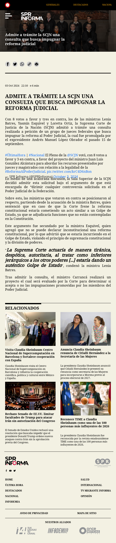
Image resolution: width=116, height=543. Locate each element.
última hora (14, 485)
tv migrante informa (96, 490)
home (9, 479)
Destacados (89, 4)
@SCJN (72, 155)
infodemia (12, 501)
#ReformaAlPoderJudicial (25, 171)
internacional (91, 485)
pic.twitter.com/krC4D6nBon (69, 171)
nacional (12, 496)
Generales (61, 4)
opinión (86, 496)
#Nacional (36, 155)
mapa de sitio (86, 513)
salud (85, 479)
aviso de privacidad (34, 513)
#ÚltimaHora (15, 155)
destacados (13, 490)
